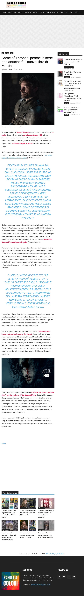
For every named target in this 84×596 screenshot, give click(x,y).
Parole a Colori (7, 69)
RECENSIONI (18, 12)
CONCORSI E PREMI (52, 12)
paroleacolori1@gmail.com (40, 585)
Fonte (4, 443)
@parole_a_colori (55, 554)
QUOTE (76, 12)
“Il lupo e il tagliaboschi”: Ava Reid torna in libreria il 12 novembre (28, 513)
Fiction (7, 53)
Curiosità (4, 508)
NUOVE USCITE (7, 12)
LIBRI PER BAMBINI (30, 12)
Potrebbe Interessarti (10, 493)
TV (2, 53)
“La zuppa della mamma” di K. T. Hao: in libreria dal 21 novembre (72, 83)
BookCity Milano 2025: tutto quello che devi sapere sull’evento (71, 110)
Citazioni (67, 77)
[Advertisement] (42, 31)
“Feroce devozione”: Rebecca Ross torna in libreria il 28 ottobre (27, 535)
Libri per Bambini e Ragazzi (72, 88)
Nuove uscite (24, 508)
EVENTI (41, 12)
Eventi (66, 103)
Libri (11, 53)
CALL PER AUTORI (66, 12)
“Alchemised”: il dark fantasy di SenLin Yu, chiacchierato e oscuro (45, 535)
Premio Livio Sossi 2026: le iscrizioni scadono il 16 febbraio (73, 62)
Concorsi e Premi (69, 67)
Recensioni (42, 508)
